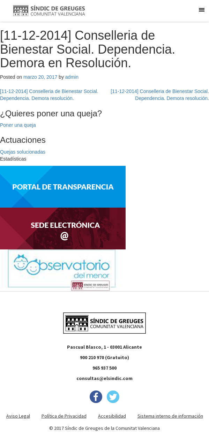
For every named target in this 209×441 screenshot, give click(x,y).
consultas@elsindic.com (104, 378)
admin (72, 77)
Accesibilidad (112, 416)
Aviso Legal (18, 416)
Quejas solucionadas (22, 152)
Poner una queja (18, 125)
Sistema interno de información (170, 416)
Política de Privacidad (64, 416)
